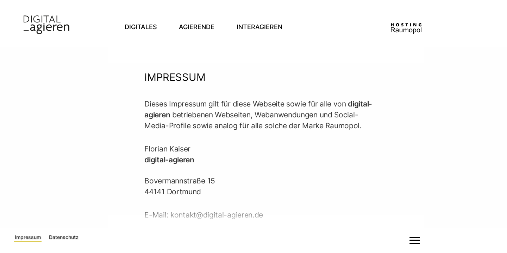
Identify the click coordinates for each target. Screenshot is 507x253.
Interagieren (259, 27)
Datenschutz (64, 237)
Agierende (196, 27)
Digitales (141, 27)
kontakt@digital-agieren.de (216, 214)
